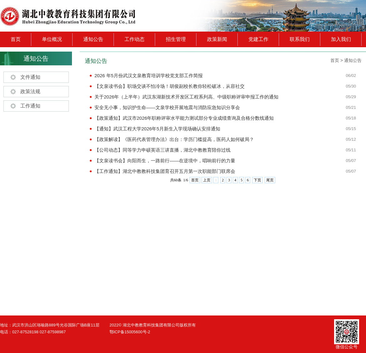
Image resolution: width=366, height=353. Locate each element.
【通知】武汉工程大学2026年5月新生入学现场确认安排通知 (157, 128)
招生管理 (176, 39)
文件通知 (30, 77)
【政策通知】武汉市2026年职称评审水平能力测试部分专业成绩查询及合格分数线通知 (184, 118)
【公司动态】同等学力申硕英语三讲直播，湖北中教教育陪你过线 (162, 150)
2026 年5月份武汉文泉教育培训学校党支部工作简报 (148, 75)
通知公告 (93, 39)
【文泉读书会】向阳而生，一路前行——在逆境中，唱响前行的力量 (164, 160)
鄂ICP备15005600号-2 (129, 332)
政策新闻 (217, 39)
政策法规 (30, 91)
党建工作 (258, 39)
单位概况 (52, 39)
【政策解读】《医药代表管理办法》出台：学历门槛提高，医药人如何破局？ (174, 139)
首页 (16, 39)
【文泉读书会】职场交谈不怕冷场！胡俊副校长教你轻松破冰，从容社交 (169, 86)
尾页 (270, 180)
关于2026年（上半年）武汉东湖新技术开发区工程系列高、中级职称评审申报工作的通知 (186, 96)
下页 (257, 180)
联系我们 (300, 39)
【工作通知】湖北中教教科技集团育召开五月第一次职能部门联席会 (164, 171)
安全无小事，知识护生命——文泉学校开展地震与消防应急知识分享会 (167, 107)
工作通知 (30, 105)
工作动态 (135, 39)
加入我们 (341, 39)
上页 (207, 180)
